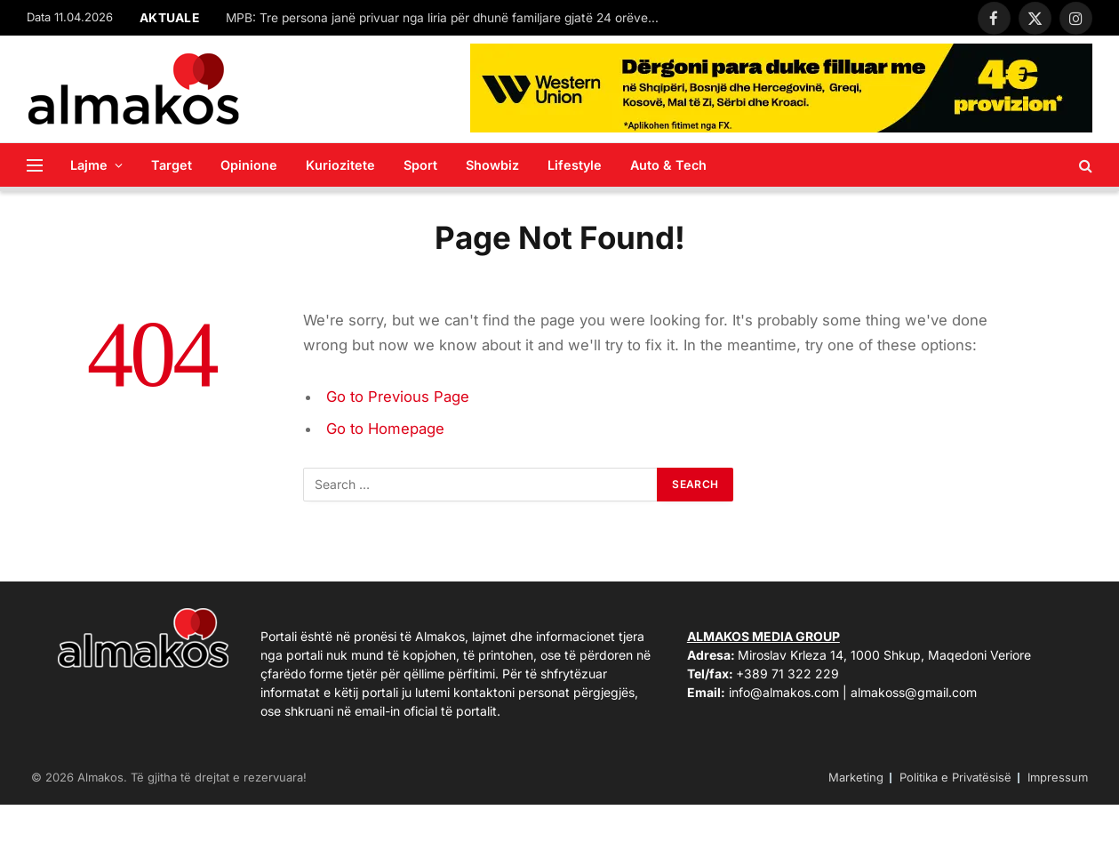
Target (171, 164)
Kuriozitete (340, 164)
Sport (420, 164)
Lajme (89, 164)
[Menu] (35, 165)
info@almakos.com (784, 692)
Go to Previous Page (397, 396)
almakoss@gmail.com (914, 692)
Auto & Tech (668, 164)
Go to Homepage (385, 428)
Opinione (248, 164)
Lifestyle (575, 164)
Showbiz (492, 164)
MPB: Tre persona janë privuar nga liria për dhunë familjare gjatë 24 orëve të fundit (448, 18)
